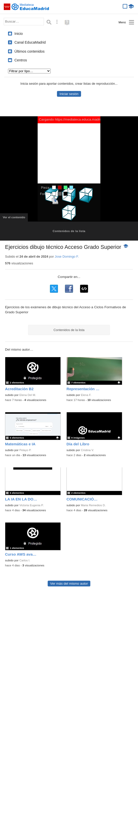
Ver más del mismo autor (69, 583)
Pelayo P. (25, 450)
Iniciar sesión (68, 94)
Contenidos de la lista (69, 231)
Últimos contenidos (30, 51)
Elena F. (86, 394)
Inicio (19, 34)
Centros (21, 60)
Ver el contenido (15, 219)
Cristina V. (87, 450)
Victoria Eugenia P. (31, 505)
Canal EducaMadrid (30, 42)
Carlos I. (24, 560)
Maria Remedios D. (93, 505)
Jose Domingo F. (67, 256)
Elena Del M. (27, 394)
